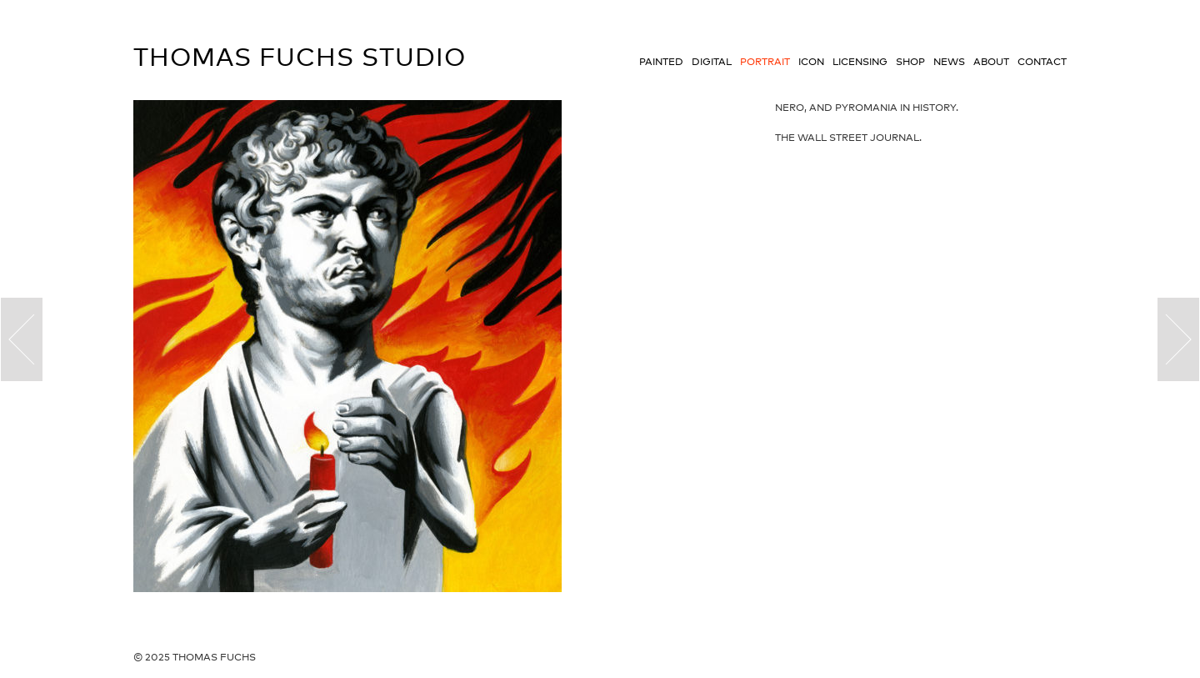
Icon (811, 62)
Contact (1042, 62)
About (991, 62)
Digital (712, 62)
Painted (661, 62)
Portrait (765, 62)
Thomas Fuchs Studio (299, 57)
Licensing (860, 62)
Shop (910, 62)
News (949, 62)
